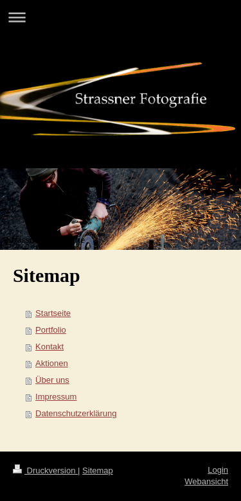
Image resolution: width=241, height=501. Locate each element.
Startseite (53, 313)
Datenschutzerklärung (75, 413)
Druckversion (45, 470)
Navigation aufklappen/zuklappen (120, 17)
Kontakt (49, 346)
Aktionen (51, 363)
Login (218, 470)
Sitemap (97, 470)
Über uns (52, 380)
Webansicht (206, 481)
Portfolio (50, 330)
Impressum (55, 396)
